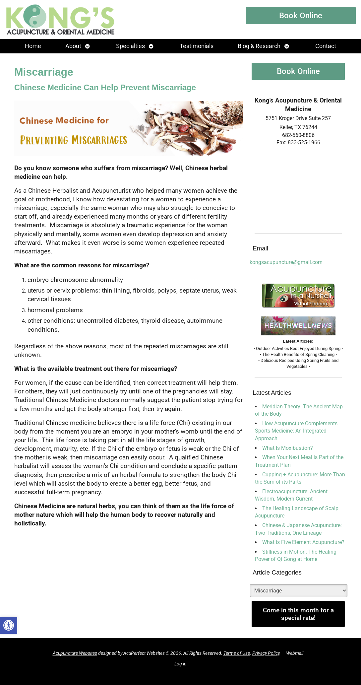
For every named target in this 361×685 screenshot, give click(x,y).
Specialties (130, 46)
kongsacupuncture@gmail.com (286, 262)
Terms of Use (236, 653)
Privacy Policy (265, 653)
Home (33, 46)
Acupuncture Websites (75, 653)
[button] (8, 625)
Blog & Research (259, 46)
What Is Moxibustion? (287, 448)
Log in (180, 664)
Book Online (300, 15)
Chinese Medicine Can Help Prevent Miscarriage (105, 87)
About (73, 46)
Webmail (294, 653)
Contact (325, 46)
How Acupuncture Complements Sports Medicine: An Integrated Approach (296, 431)
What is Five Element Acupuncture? (303, 542)
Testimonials (196, 46)
